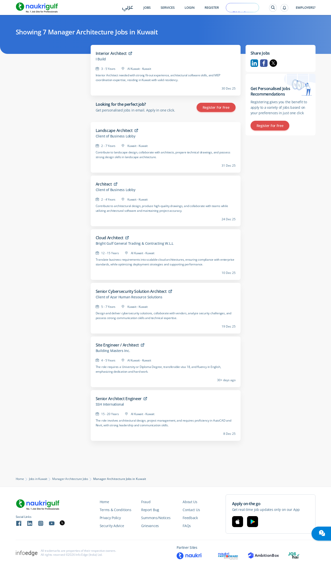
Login (190, 7)
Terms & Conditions (115, 509)
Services (168, 7)
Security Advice (112, 525)
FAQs (187, 525)
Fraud (146, 501)
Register (212, 7)
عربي (127, 8)
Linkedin (254, 63)
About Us (190, 501)
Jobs (147, 7)
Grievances (150, 525)
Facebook (264, 63)
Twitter (273, 63)
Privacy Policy (110, 517)
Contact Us (191, 509)
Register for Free (216, 107)
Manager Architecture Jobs (70, 479)
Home (20, 479)
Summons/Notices (156, 517)
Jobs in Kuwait (38, 479)
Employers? (306, 7)
